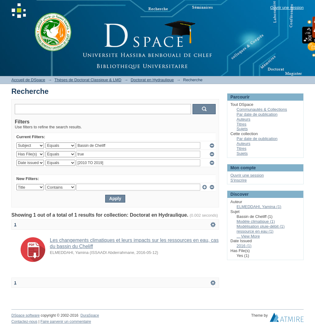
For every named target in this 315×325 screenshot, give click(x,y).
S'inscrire (238, 180)
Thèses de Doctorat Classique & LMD (87, 80)
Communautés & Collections (262, 109)
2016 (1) (244, 245)
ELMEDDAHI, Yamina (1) (259, 206)
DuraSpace (89, 315)
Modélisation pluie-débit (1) (261, 226)
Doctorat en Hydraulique (152, 80)
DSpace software (25, 315)
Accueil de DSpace (28, 80)
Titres (241, 124)
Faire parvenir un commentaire (65, 321)
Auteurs (243, 119)
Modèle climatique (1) (256, 221)
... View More (248, 236)
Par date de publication (257, 114)
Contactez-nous (24, 321)
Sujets (242, 128)
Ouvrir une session (287, 7)
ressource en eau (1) (255, 231)
